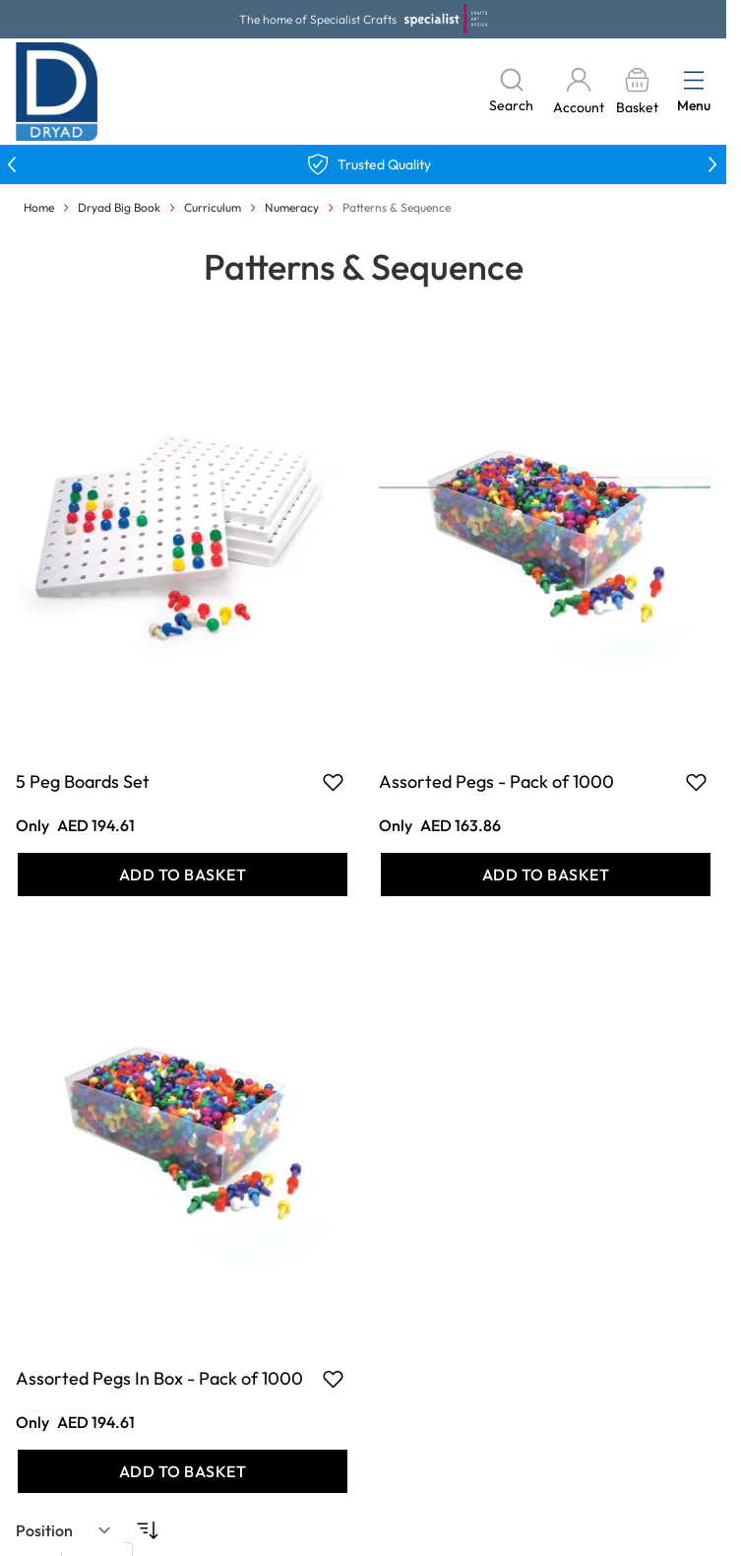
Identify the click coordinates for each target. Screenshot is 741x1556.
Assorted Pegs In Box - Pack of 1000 (159, 1378)
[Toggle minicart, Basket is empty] (636, 92)
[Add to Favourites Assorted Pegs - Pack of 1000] (696, 782)
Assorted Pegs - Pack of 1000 (496, 781)
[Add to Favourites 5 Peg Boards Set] (333, 782)
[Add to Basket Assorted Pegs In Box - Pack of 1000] (182, 1471)
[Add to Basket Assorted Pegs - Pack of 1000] (545, 874)
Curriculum (212, 207)
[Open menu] (694, 80)
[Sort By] (64, 1530)
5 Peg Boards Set (83, 781)
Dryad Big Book (119, 207)
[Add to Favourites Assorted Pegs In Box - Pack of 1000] (333, 1379)
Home (39, 207)
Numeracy (292, 207)
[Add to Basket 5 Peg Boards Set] (182, 874)
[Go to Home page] (57, 91)
